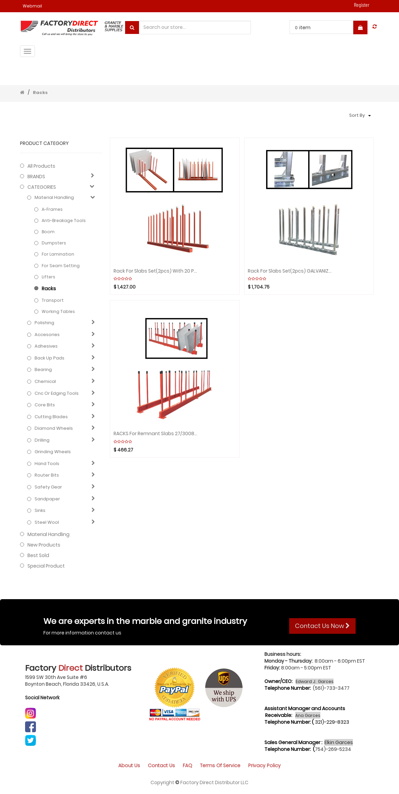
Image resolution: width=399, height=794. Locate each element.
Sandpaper (47, 499)
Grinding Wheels (53, 452)
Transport (53, 300)
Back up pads (49, 358)
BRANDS (36, 176)
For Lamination (58, 254)
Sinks (40, 510)
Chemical (45, 381)
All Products (41, 166)
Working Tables (58, 311)
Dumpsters (54, 243)
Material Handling (54, 198)
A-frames (52, 209)
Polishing (44, 323)
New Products (43, 544)
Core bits (45, 405)
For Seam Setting (61, 266)
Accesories (47, 335)
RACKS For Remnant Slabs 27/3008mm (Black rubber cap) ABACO (156, 433)
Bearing (43, 370)
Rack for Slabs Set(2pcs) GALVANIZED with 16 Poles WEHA (290, 271)
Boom (48, 232)
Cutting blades (51, 417)
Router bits (47, 475)
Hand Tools (47, 464)
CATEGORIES (41, 187)
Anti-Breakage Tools (64, 220)
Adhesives (46, 346)
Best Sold (38, 555)
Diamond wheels (54, 428)
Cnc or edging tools (57, 393)
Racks (40, 92)
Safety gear (48, 487)
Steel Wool (47, 522)
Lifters (48, 277)
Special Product (46, 565)
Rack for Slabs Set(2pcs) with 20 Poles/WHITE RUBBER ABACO (156, 271)
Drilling (42, 440)
